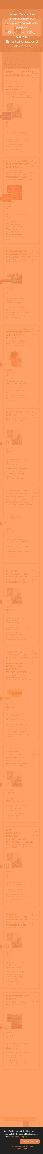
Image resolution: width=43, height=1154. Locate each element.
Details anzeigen (19, 1137)
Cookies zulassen (30, 1141)
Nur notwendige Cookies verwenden (22, 1147)
